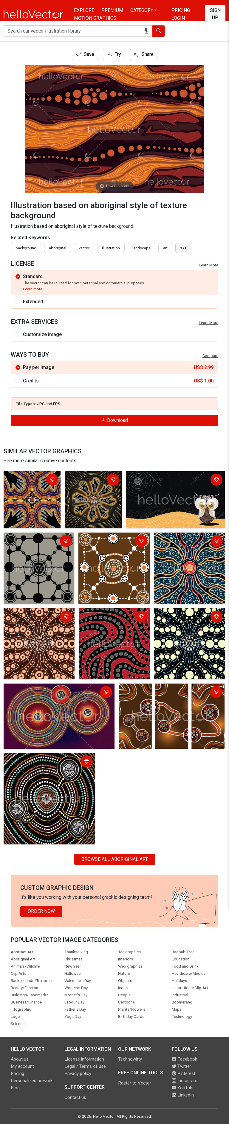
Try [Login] (114, 54)
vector (84, 248)
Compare (210, 355)
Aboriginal (57, 248)
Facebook (184, 1059)
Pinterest (183, 1073)
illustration (111, 248)
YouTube (183, 1088)
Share (144, 54)
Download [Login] (114, 420)
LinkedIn (183, 1095)
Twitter (181, 1066)
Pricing (180, 10)
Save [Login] (85, 54)
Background (26, 248)
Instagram (184, 1080)
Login (178, 18)
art (165, 248)
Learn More (208, 265)
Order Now (41, 911)
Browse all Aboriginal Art (114, 859)
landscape (141, 248)
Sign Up (215, 13)
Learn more (32, 289)
